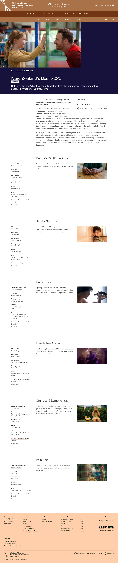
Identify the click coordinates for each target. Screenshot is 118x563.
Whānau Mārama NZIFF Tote (13, 546)
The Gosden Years (10, 543)
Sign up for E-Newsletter (8, 522)
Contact (6, 517)
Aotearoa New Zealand (19, 200)
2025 (81, 519)
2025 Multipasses (10, 541)
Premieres (15, 82)
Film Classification (29, 529)
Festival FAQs (27, 526)
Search (79, 19)
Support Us (64, 517)
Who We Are (27, 522)
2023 (81, 524)
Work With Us (27, 524)
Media (44, 517)
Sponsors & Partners (67, 519)
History (25, 519)
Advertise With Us (67, 528)
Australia (14, 263)
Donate (63, 526)
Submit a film (103, 517)
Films (38, 19)
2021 (81, 529)
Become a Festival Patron (67, 523)
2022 (81, 526)
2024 (81, 522)
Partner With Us (66, 530)
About (25, 517)
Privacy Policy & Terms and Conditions (30, 532)
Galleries (68, 19)
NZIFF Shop (8, 539)
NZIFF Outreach (47, 522)
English (22, 263)
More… (82, 531)
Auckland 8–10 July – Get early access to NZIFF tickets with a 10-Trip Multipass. (59, 14)
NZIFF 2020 (29, 71)
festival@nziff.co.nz (10, 519)
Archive (82, 517)
